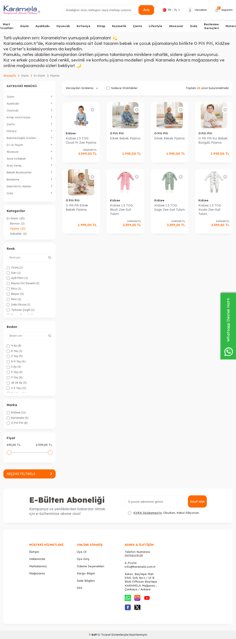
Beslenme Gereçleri (211, 26)
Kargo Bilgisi (86, 573)
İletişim (34, 552)
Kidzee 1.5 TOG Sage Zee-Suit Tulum (169, 207)
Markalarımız (38, 566)
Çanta (137, 26)
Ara (146, 10)
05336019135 (134, 555)
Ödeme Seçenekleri (90, 566)
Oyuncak (63, 26)
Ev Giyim (39, 75)
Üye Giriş (83, 559)
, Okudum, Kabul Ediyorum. (163, 513)
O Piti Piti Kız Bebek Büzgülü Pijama (213, 140)
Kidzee (71, 133)
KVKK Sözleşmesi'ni (147, 512)
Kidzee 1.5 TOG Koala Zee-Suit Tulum (209, 209)
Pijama (18, 228)
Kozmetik (119, 26)
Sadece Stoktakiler (122, 88)
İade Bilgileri (86, 580)
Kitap (101, 26)
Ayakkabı (42, 26)
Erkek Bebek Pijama (125, 138)
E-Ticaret (104, 634)
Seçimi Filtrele (29, 474)
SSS (79, 587)
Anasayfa (9, 75)
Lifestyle (155, 26)
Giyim (24, 26)
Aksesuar (176, 26)
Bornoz (17, 223)
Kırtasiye (83, 26)
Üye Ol (81, 552)
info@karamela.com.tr (140, 566)
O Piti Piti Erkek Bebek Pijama (77, 207)
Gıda (193, 26)
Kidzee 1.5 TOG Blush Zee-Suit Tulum (121, 209)
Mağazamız (37, 573)
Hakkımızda (37, 559)
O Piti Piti (117, 133)
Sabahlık (18, 233)
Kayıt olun (197, 502)
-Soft (93, 634)
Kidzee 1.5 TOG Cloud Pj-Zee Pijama (81, 140)
